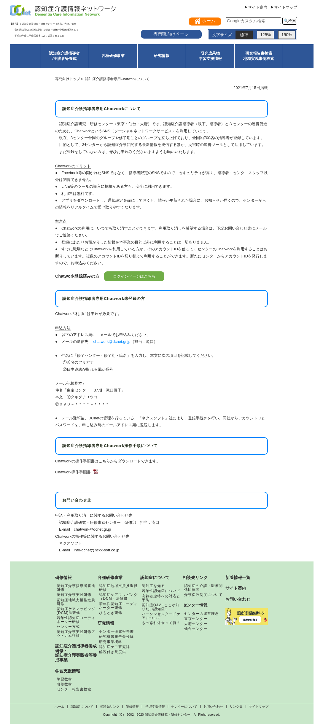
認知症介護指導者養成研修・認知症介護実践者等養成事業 (76, 653)
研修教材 (64, 684)
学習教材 (64, 679)
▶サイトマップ (283, 7)
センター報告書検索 (74, 689)
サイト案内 (235, 588)
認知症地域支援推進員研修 (76, 602)
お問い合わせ (237, 599)
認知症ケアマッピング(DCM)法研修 (76, 611)
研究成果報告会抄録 (116, 636)
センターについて (184, 706)
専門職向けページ (171, 33)
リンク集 (236, 706)
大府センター (195, 624)
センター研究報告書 (116, 631)
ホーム (59, 706)
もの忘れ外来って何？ (161, 623)
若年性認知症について (161, 591)
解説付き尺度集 (112, 652)
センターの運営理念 (201, 614)
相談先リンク (195, 577)
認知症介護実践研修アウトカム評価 (76, 634)
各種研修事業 (113, 55)
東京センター (195, 619)
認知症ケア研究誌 (114, 647)
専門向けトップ (67, 79)
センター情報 (195, 605)
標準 (244, 34)
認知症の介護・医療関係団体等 (203, 588)
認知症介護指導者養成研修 (76, 588)
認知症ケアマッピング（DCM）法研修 (118, 597)
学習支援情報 (67, 671)
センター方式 (68, 627)
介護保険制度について (203, 595)
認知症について (154, 577)
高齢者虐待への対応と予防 (161, 598)
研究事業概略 (110, 642)
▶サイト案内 (255, 7)
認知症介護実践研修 (74, 595)
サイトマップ (258, 706)
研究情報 (161, 55)
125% (265, 34)
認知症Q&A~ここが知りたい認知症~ (160, 607)
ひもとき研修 (110, 613)
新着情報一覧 (237, 577)
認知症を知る (153, 586)
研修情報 (63, 577)
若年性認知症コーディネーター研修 (76, 620)
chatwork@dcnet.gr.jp (112, 341)
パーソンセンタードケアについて (161, 616)
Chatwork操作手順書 (73, 472)
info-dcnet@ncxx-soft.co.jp (96, 550)
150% (286, 34)
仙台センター (195, 629)
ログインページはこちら (134, 276)
